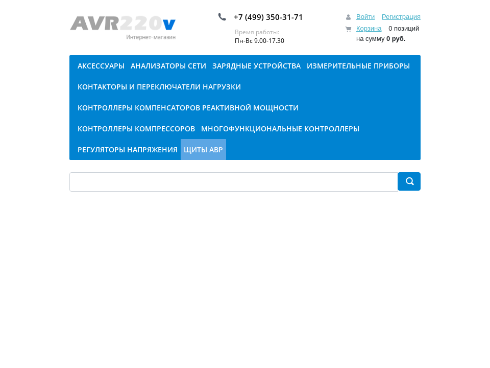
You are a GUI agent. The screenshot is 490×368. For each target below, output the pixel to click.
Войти (365, 16)
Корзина (369, 28)
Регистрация (401, 16)
